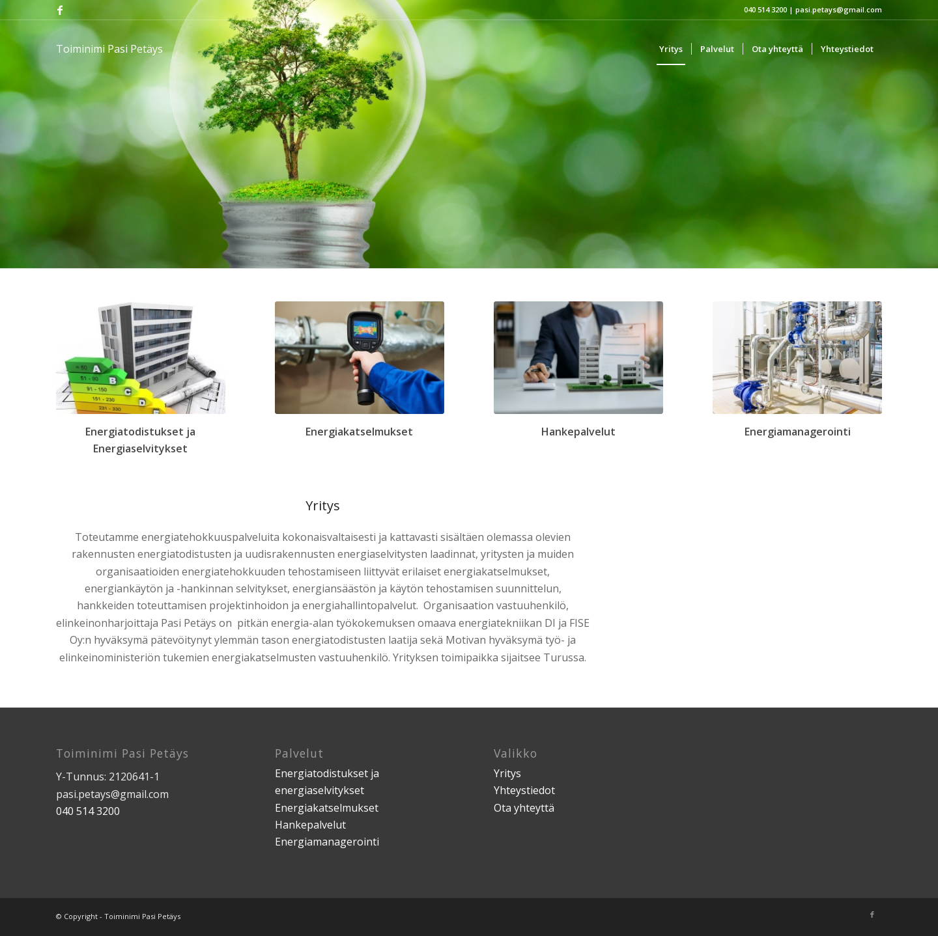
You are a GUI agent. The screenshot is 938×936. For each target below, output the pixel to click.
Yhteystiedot (524, 790)
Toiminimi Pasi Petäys (109, 49)
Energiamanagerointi (327, 841)
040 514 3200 (765, 9)
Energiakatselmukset (326, 808)
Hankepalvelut (310, 825)
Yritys (507, 773)
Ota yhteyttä (524, 808)
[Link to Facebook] (60, 10)
